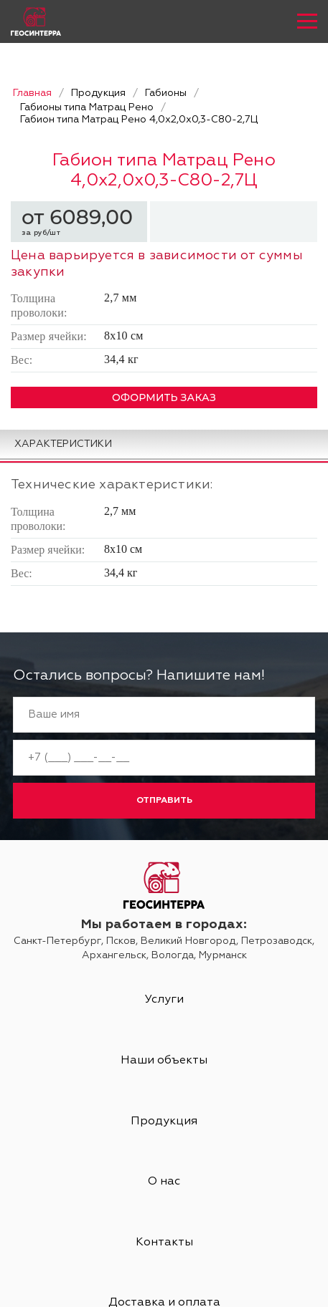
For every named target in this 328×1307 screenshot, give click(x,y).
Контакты (164, 1242)
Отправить (164, 800)
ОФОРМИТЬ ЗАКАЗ (164, 397)
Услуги (164, 999)
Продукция (164, 1121)
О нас (164, 1181)
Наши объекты (164, 1060)
